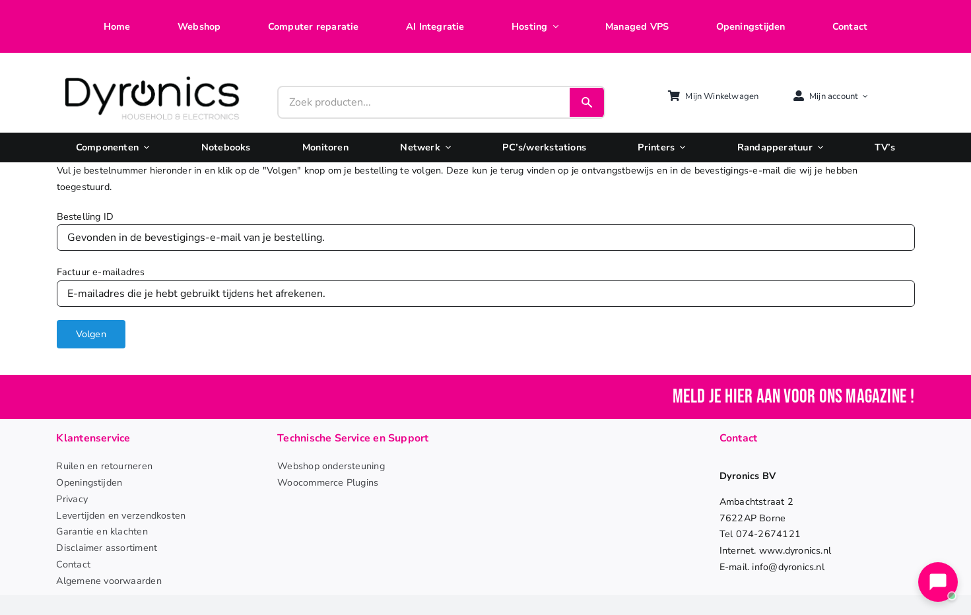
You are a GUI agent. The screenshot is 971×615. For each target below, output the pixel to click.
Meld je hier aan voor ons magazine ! (794, 396)
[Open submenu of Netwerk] (445, 147)
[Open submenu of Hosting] (552, 26)
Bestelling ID (85, 216)
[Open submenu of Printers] (680, 147)
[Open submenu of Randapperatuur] (818, 147)
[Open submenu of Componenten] (144, 147)
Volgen (91, 333)
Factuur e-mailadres (101, 271)
